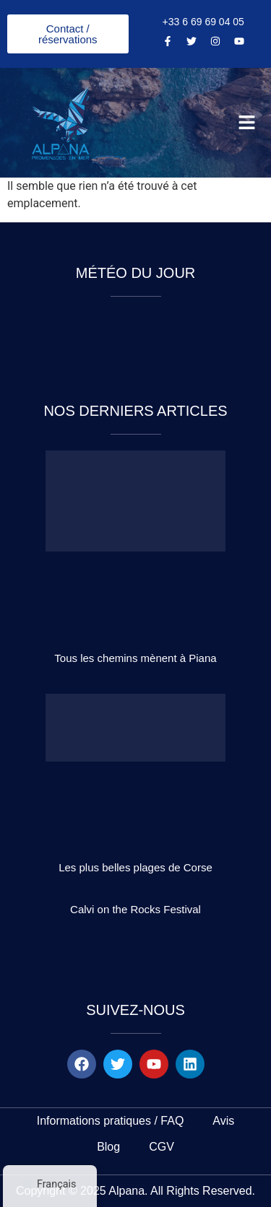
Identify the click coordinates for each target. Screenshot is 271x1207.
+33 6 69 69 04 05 (203, 21)
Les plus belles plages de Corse (135, 867)
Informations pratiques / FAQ (110, 1121)
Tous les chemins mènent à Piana (135, 658)
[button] (247, 122)
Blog (108, 1147)
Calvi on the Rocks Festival (135, 909)
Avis (223, 1121)
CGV (161, 1147)
